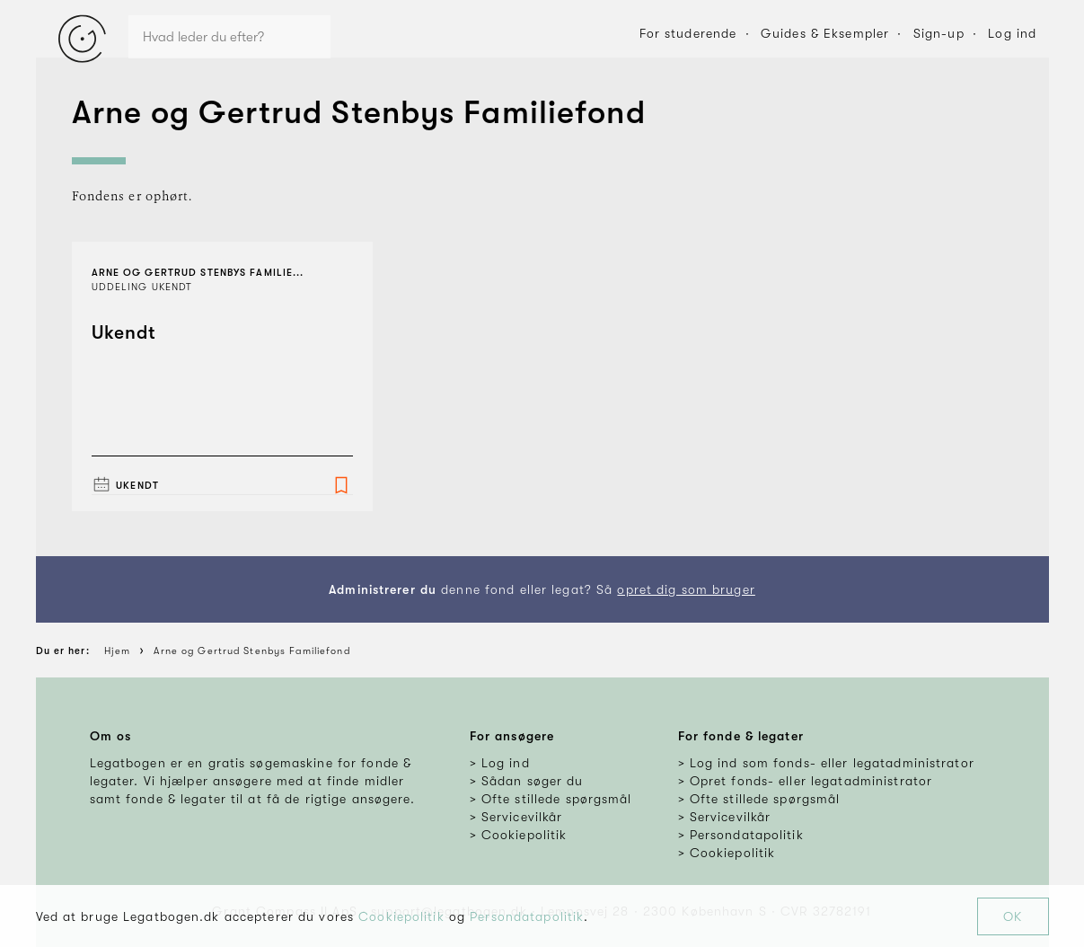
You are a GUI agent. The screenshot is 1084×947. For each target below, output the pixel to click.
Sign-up (939, 33)
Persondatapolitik (527, 916)
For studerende (688, 33)
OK (1012, 916)
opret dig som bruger (685, 589)
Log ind (1012, 33)
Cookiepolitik (401, 916)
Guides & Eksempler (825, 33)
